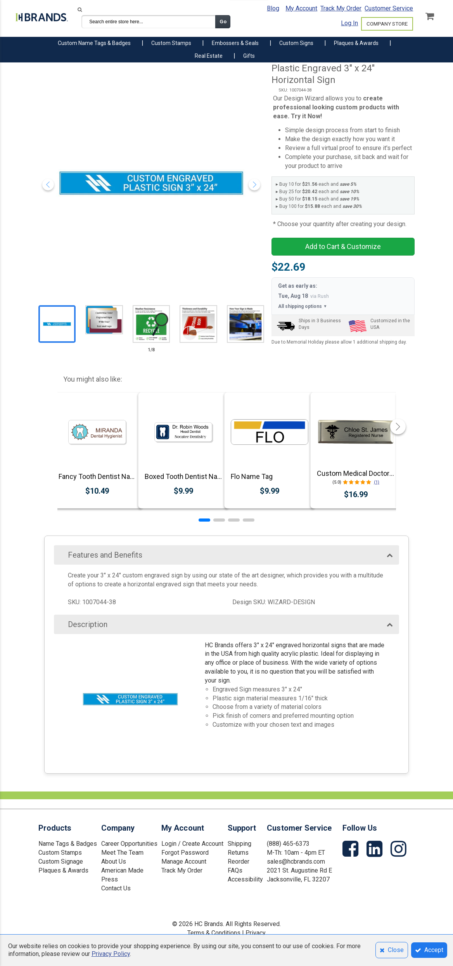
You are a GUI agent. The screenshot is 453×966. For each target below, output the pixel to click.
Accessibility (245, 879)
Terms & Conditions (213, 933)
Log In (349, 23)
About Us (113, 861)
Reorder (238, 861)
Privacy (256, 933)
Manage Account (183, 861)
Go (223, 21)
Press (109, 879)
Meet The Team (122, 852)
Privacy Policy (111, 953)
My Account (301, 8)
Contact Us (116, 888)
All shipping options (302, 306)
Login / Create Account (192, 843)
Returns (238, 852)
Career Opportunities (129, 843)
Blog (273, 8)
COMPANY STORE (387, 24)
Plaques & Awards (63, 870)
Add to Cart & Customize (343, 246)
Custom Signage (60, 861)
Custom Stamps (60, 852)
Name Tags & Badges (67, 843)
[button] (204, 520)
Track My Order (340, 8)
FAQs (235, 870)
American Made (122, 870)
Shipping (239, 843)
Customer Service (389, 8)
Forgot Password (185, 852)
